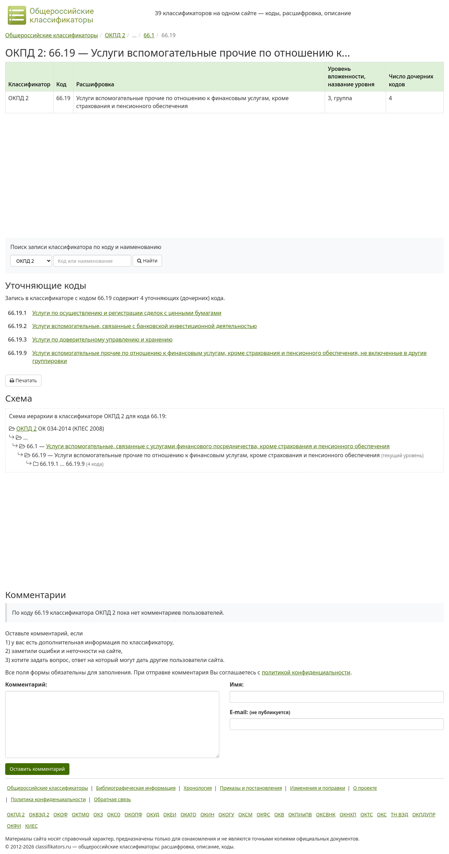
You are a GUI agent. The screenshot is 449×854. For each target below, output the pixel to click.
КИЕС (31, 826)
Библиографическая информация (135, 788)
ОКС (381, 814)
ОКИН (207, 814)
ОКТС (367, 814)
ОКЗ (98, 814)
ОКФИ (14, 826)
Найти (147, 260)
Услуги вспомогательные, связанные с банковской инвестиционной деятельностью (144, 326)
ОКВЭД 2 (39, 814)
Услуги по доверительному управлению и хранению (102, 339)
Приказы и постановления (251, 788)
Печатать (23, 380)
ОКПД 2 (26, 428)
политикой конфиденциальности (306, 672)
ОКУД (152, 814)
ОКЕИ (169, 814)
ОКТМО (80, 814)
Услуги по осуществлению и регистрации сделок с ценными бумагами (126, 313)
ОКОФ (61, 814)
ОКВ (279, 814)
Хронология (198, 788)
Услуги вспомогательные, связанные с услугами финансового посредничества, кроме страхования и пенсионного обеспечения (218, 446)
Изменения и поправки (317, 788)
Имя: (236, 684)
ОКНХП (348, 814)
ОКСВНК (325, 814)
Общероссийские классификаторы (47, 788)
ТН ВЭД (399, 814)
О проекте (365, 788)
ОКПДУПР (424, 814)
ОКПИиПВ (300, 814)
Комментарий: (26, 684)
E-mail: (260, 712)
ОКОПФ (133, 814)
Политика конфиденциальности (48, 799)
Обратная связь (112, 799)
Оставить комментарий (37, 769)
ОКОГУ (227, 814)
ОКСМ (245, 814)
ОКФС (263, 814)
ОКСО (113, 814)
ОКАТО (189, 814)
